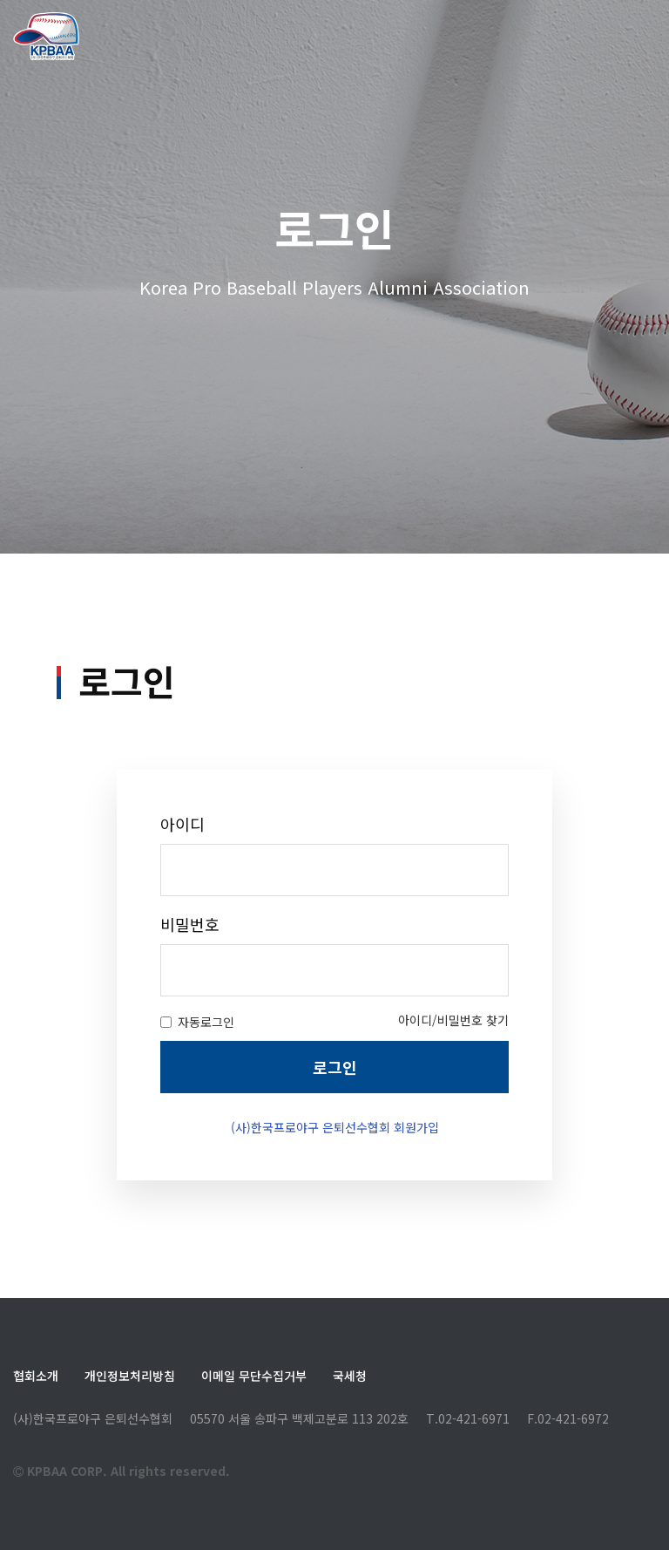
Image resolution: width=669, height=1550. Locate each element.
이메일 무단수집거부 (254, 1375)
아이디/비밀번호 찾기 (453, 1082)
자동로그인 (197, 1084)
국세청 (350, 1375)
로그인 (335, 1129)
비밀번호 (190, 986)
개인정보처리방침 (129, 1375)
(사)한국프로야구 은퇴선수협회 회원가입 (335, 1189)
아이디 (182, 886)
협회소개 (35, 1375)
